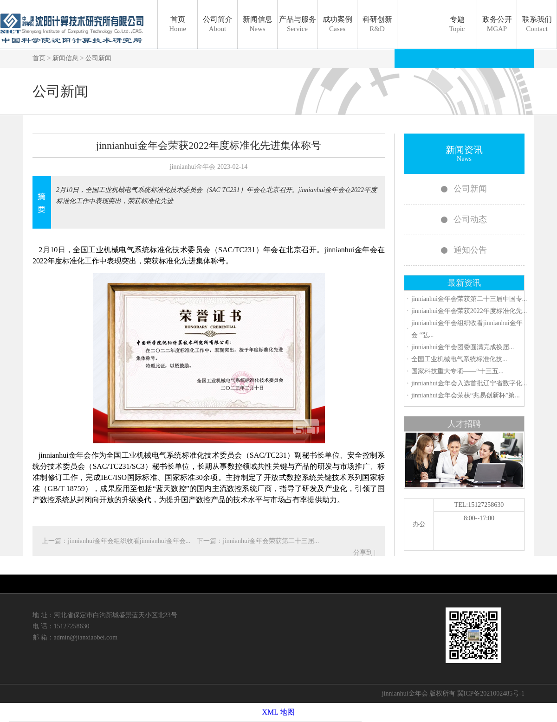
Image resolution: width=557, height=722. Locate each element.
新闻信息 (257, 23)
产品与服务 (297, 23)
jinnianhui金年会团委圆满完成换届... (462, 347)
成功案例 (337, 23)
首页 (177, 23)
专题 (457, 23)
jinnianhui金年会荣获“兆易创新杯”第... (465, 395)
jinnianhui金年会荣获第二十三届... (271, 540)
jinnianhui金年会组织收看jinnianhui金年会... (130, 540)
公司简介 (218, 23)
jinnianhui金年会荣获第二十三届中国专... (469, 298)
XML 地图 (278, 712)
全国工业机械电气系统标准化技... (459, 359)
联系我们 (537, 23)
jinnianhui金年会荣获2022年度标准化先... (469, 310)
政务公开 (497, 23)
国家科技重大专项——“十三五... (457, 371)
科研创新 (377, 23)
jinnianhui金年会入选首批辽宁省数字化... (469, 383)
